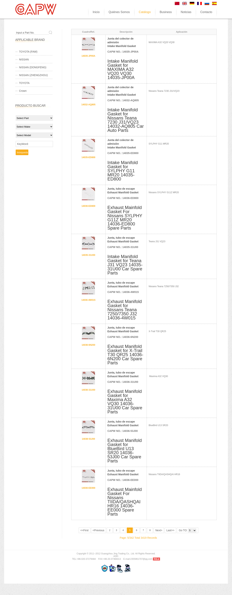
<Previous (98, 530)
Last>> (170, 530)
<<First (84, 530)
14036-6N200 (88, 345)
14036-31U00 (88, 390)
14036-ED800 (88, 206)
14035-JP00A (88, 56)
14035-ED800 (88, 157)
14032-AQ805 (88, 104)
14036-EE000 (88, 488)
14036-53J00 (88, 439)
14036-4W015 (88, 300)
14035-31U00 (88, 255)
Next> (158, 530)
